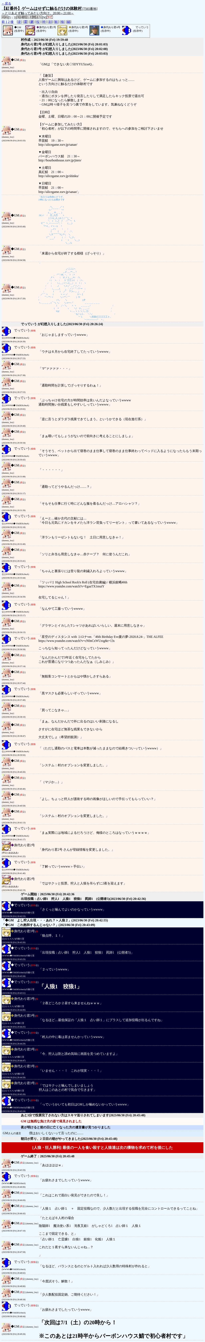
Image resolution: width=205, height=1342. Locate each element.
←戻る (6, 3)
